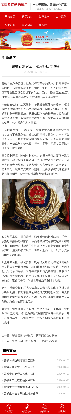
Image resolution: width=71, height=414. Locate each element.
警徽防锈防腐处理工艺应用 (20, 360)
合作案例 (61, 16)
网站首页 (10, 16)
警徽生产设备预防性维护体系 (21, 393)
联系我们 (44, 25)
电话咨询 (27, 408)
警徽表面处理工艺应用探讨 (20, 373)
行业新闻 (10, 25)
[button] (34, 46)
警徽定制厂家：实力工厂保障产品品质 (34, 341)
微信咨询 (44, 408)
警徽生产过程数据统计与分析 (21, 387)
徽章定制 (44, 16)
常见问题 (27, 25)
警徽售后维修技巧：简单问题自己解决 (34, 335)
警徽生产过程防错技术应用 (20, 380)
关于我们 (27, 16)
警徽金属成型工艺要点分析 (20, 367)
